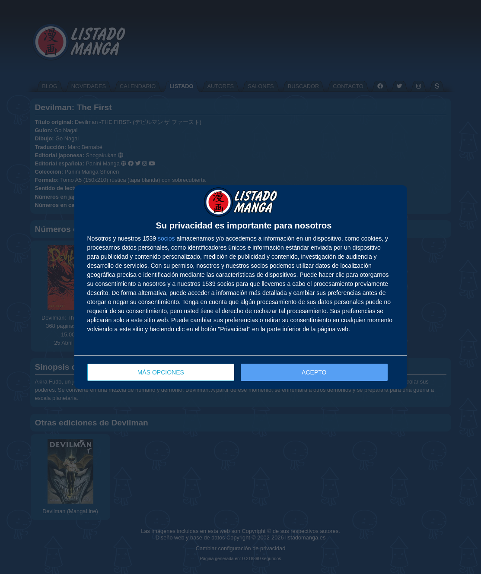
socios (166, 238)
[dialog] (240, 287)
